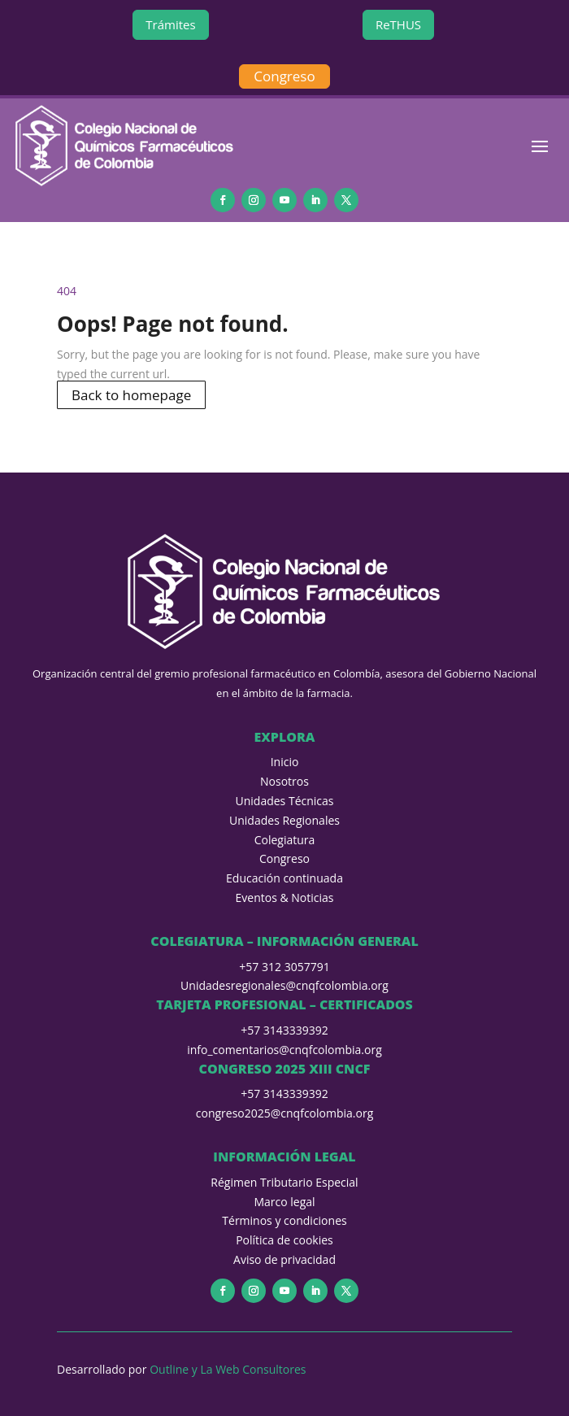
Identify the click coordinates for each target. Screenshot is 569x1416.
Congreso (284, 76)
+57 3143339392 (284, 1030)
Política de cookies (284, 1240)
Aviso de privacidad (284, 1259)
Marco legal (284, 1201)
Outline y (175, 1369)
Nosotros (284, 781)
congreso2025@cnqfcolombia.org (284, 1113)
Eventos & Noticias (285, 897)
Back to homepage (131, 395)
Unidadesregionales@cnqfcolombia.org (284, 985)
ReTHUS (398, 24)
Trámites (170, 24)
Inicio (285, 761)
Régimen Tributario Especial (284, 1182)
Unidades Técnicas (285, 800)
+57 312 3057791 (284, 966)
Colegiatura (284, 839)
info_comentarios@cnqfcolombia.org (284, 1049)
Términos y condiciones (284, 1220)
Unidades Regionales (284, 820)
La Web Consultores (253, 1369)
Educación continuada (284, 878)
